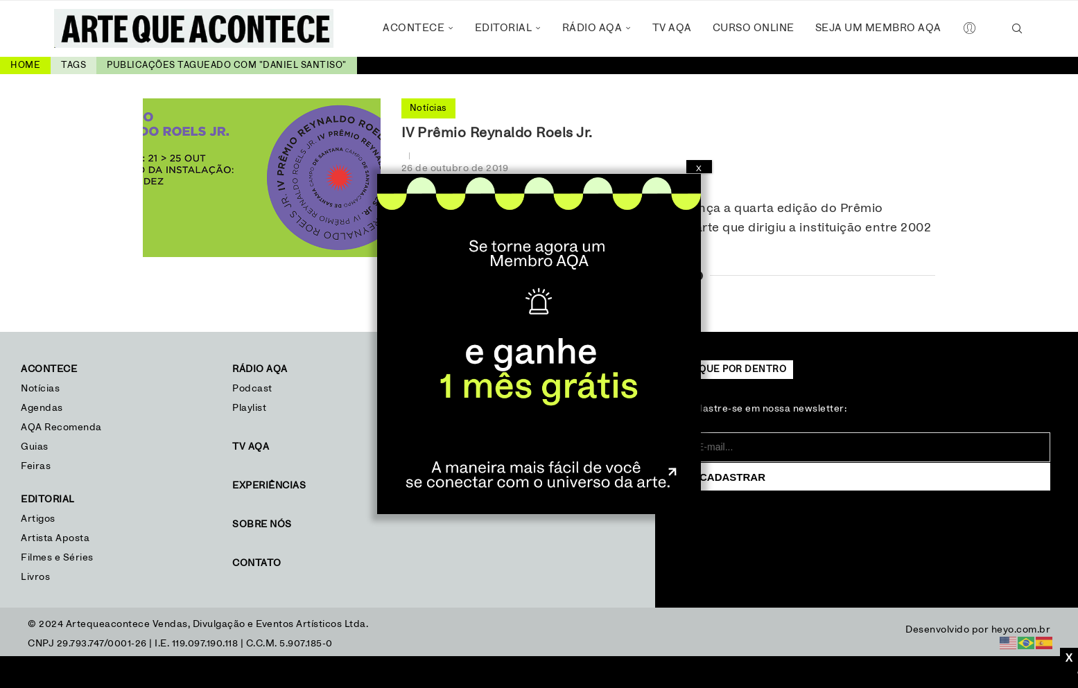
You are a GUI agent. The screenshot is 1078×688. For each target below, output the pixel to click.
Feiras (36, 466)
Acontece (413, 28)
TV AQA (672, 28)
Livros (35, 577)
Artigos (38, 519)
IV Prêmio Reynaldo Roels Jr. (497, 133)
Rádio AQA (592, 28)
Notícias (42, 389)
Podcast (252, 389)
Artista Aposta (55, 538)
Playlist (249, 408)
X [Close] (699, 168)
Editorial (503, 28)
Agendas (42, 408)
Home (25, 65)
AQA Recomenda (61, 427)
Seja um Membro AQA (878, 28)
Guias (35, 447)
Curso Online (753, 28)
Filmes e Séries (57, 558)
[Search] (1018, 28)
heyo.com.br (1021, 630)
